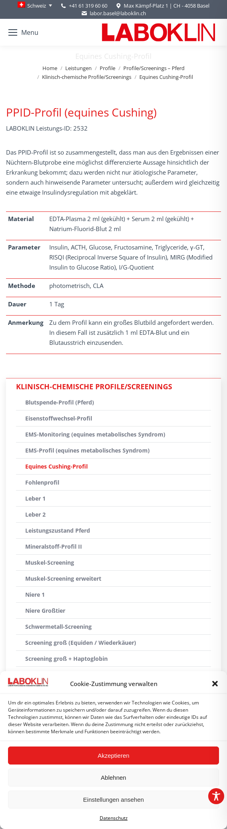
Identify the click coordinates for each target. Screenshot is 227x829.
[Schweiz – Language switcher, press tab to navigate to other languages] (35, 5)
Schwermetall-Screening (58, 626)
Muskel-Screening (49, 562)
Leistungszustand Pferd (57, 530)
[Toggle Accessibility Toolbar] (216, 796)
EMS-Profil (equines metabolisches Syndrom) (87, 450)
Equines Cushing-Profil (56, 466)
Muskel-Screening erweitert (63, 578)
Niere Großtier (45, 610)
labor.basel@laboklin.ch (113, 13)
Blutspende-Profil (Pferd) (59, 402)
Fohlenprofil (42, 482)
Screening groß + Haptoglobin (66, 658)
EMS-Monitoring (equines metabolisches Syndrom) (95, 434)
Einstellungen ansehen (113, 799)
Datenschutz (114, 818)
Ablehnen (113, 777)
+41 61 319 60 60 (88, 5)
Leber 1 (35, 498)
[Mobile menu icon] (23, 32)
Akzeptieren (113, 755)
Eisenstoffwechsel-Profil (58, 418)
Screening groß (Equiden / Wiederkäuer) (80, 642)
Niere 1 (35, 594)
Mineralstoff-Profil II (53, 546)
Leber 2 (35, 514)
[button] (215, 684)
